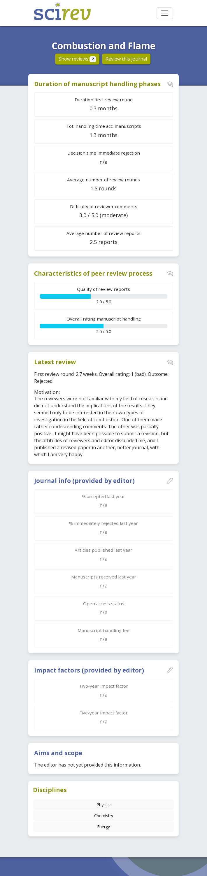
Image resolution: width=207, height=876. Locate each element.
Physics (103, 804)
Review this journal (126, 59)
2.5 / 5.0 (103, 325)
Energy (103, 826)
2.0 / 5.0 (103, 295)
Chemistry (103, 815)
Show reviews (77, 59)
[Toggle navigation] (165, 13)
